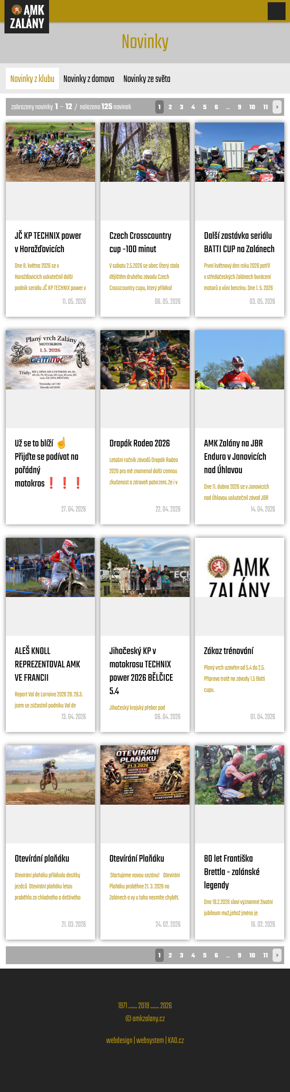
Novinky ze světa (146, 79)
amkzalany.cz (149, 1019)
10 (252, 107)
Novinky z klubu (32, 79)
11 (265, 107)
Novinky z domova (88, 79)
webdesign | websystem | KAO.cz (145, 1041)
